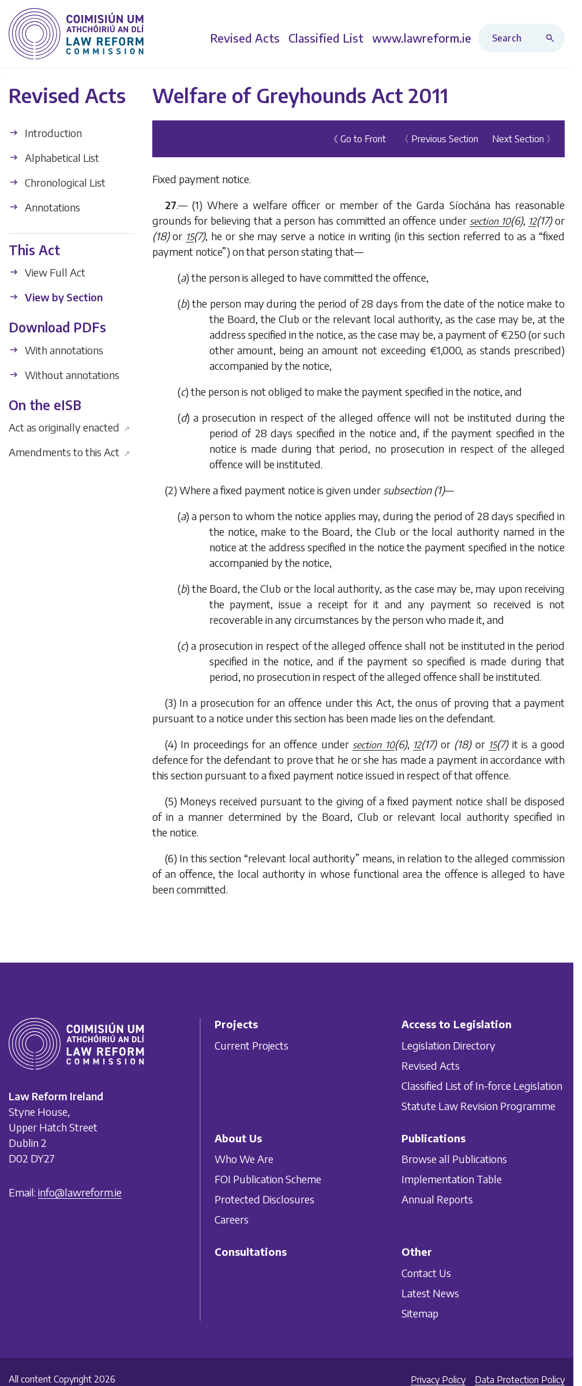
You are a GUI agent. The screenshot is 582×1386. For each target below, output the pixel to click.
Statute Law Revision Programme (478, 1105)
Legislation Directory (448, 1044)
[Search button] (552, 38)
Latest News (430, 1292)
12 (532, 221)
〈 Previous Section (439, 139)
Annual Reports (437, 1199)
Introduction (45, 132)
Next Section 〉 (523, 139)
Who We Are (244, 1158)
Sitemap (419, 1312)
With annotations (56, 350)
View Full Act (47, 272)
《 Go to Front (357, 139)
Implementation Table (451, 1179)
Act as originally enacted (69, 427)
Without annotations (64, 374)
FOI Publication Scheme (268, 1179)
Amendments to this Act (69, 452)
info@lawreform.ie (80, 1192)
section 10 (490, 221)
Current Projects (251, 1044)
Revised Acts (430, 1064)
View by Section (56, 297)
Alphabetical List (54, 157)
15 (190, 237)
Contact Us (426, 1272)
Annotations (44, 207)
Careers (232, 1219)
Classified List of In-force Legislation (481, 1085)
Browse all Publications (454, 1158)
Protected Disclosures (264, 1199)
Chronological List (57, 182)
